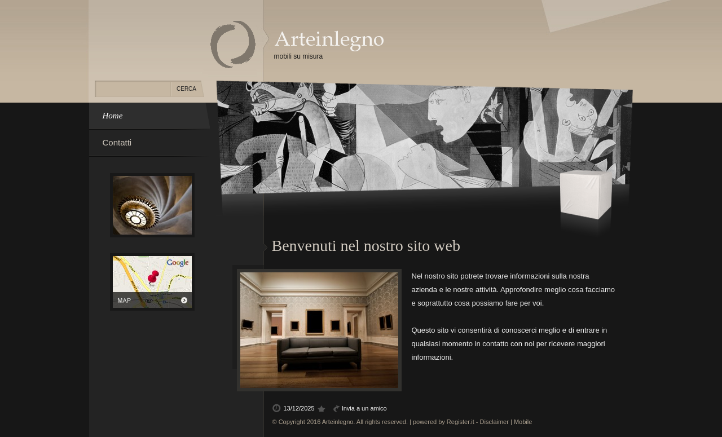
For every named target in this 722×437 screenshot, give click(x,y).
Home (113, 115)
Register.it (460, 421)
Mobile (523, 421)
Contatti (117, 142)
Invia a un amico (364, 408)
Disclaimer (494, 421)
